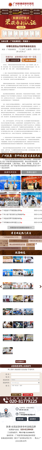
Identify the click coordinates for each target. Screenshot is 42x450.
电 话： (8, 377)
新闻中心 (26, 10)
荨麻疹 (25, 41)
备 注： (8, 386)
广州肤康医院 (15, 41)
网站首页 (5, 10)
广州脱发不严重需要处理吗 (11, 210)
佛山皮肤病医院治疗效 (17, 244)
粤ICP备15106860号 (27, 432)
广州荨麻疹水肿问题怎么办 (11, 222)
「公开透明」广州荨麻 (4, 243)
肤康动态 (16, 13)
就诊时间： (7, 383)
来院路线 (37, 13)
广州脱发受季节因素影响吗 (11, 218)
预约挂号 (26, 13)
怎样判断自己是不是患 (32, 237)
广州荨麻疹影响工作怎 (10, 237)
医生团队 (37, 10)
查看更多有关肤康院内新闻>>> (21, 227)
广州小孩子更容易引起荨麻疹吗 (13, 214)
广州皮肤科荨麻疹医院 (10, 248)
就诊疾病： (7, 380)
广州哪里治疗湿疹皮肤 (19, 241)
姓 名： (8, 374)
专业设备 (5, 13)
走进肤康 (16, 10)
